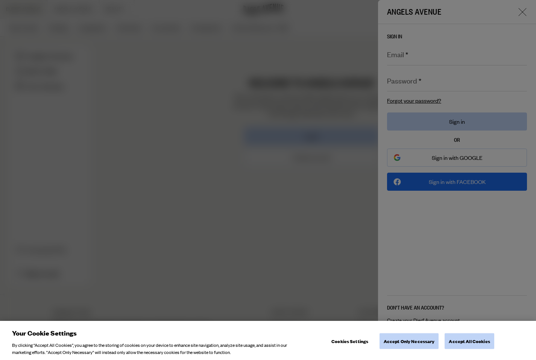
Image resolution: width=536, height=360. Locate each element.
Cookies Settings (349, 345)
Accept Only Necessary (409, 345)
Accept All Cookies (469, 345)
